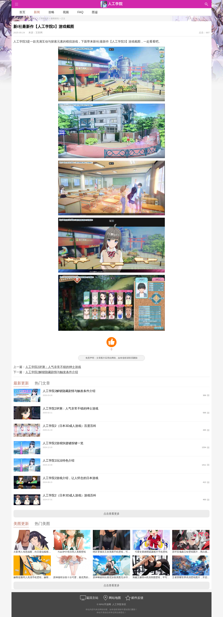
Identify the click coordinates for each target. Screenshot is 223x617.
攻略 (51, 12)
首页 (22, 12)
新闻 (37, 12)
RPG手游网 (29, 18)
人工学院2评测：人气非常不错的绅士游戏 (53, 367)
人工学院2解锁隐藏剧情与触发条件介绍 (51, 372)
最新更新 (21, 383)
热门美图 (42, 524)
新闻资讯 (55, 18)
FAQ (80, 12)
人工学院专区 (43, 18)
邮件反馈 (134, 597)
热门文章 (42, 383)
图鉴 (95, 12)
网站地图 (111, 597)
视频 (66, 12)
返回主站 (89, 597)
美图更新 (21, 524)
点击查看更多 (112, 513)
